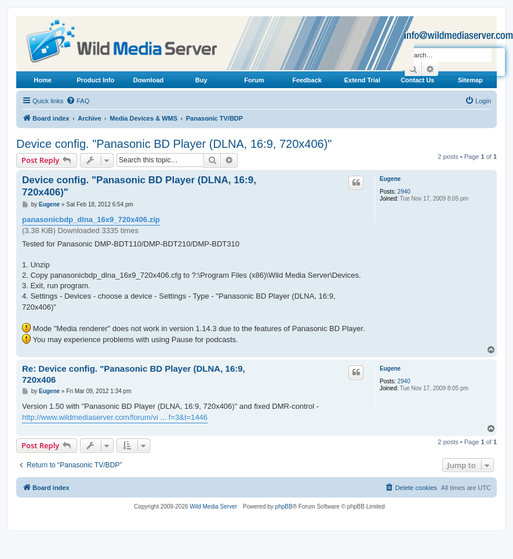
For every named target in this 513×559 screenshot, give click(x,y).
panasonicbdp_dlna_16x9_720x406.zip (91, 219)
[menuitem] (77, 101)
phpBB (284, 506)
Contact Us (417, 80)
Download (148, 80)
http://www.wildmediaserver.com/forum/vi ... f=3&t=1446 (115, 417)
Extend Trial (362, 80)
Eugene (390, 179)
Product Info (95, 80)
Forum (254, 80)
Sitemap (470, 80)
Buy (201, 80)
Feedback (307, 80)
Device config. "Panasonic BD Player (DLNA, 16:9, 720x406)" (174, 143)
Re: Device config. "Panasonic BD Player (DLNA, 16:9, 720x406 (133, 374)
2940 (404, 191)
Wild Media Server (213, 506)
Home (43, 80)
